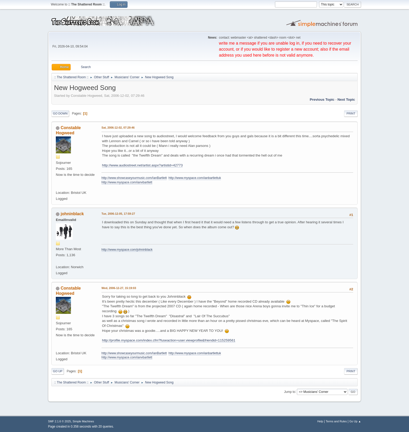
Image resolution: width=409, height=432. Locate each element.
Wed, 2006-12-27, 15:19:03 (118, 288)
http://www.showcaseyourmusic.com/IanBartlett (134, 178)
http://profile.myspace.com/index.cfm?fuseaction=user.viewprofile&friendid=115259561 (168, 340)
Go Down (60, 113)
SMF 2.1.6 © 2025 (59, 421)
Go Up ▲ (355, 421)
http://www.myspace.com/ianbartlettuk (195, 178)
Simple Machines (83, 421)
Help (320, 421)
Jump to (289, 391)
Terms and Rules (336, 421)
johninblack (72, 214)
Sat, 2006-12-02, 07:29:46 (118, 127)
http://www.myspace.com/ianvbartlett (126, 182)
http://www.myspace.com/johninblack (127, 249)
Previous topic (322, 99)
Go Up (57, 371)
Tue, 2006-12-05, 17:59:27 (118, 213)
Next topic (346, 99)
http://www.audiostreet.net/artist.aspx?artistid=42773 (142, 165)
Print (350, 113)
